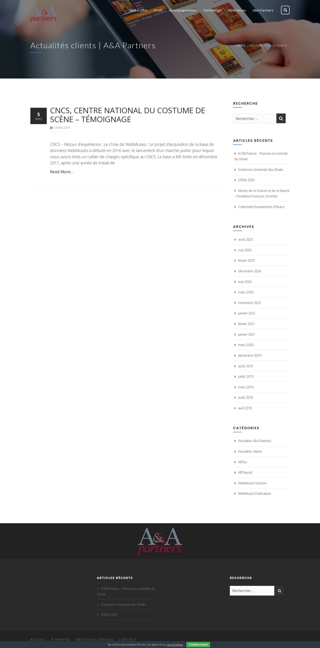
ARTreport (245, 472)
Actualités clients (250, 451)
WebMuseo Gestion (252, 483)
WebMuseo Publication (254, 493)
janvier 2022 (246, 313)
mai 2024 (245, 282)
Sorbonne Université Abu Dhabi (260, 169)
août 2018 (245, 397)
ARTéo (242, 462)
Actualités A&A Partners (254, 441)
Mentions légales (94, 639)
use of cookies (175, 644)
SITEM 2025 (246, 180)
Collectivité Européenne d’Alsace (261, 207)
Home (241, 45)
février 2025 (246, 260)
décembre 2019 (249, 355)
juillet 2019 (246, 376)
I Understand (198, 644)
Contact (128, 639)
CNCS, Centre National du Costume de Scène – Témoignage (127, 114)
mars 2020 (246, 345)
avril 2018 (245, 408)
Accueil (38, 639)
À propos (60, 639)
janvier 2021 (246, 334)
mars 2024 (246, 292)
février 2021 (246, 324)
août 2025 (245, 239)
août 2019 (245, 366)
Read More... (61, 171)
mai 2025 (245, 250)
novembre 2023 (249, 303)
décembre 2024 (249, 271)
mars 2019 (246, 387)
